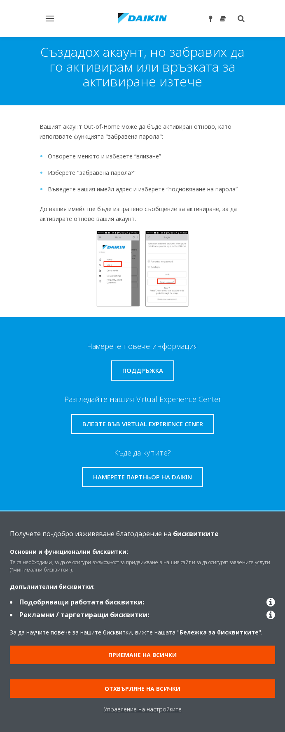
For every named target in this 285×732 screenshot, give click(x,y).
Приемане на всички (142, 655)
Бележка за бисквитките (219, 632)
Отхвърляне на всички (142, 688)
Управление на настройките (143, 709)
